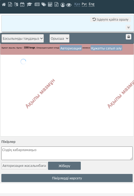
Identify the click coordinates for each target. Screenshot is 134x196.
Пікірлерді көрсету (67, 178)
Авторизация (70, 48)
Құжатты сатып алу (106, 48)
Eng (91, 4)
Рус (84, 4)
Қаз (77, 4)
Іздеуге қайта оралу (110, 19)
